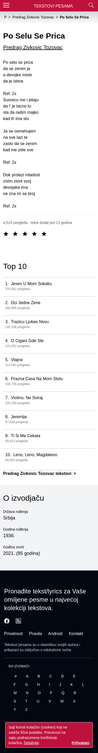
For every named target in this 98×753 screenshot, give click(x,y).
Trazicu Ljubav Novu (30, 321)
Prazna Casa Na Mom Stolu (37, 378)
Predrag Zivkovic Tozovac (33, 47)
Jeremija (19, 417)
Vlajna (16, 359)
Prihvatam (80, 743)
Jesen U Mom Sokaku (31, 283)
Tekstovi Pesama (53, 6)
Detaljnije (31, 743)
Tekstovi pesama (17, 645)
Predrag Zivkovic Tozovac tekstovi (38, 473)
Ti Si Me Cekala (25, 436)
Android (55, 633)
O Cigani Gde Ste (27, 340)
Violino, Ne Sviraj (27, 398)
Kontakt (76, 633)
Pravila (35, 633)
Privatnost (13, 633)
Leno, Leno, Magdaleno (35, 455)
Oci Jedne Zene (26, 302)
